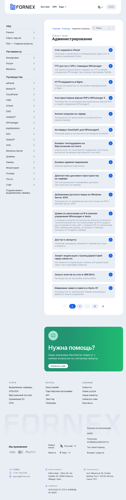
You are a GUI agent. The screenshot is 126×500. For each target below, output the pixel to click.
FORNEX (16, 469)
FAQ (8, 26)
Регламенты (14, 51)
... (87, 306)
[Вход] (111, 6)
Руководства (14, 77)
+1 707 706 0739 (20, 473)
